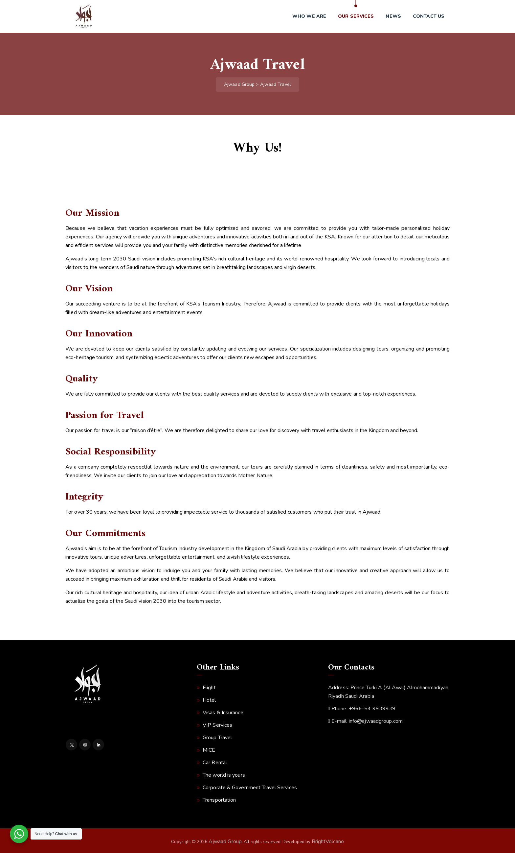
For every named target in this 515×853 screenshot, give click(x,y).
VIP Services (217, 725)
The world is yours (224, 775)
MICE (209, 750)
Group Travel (217, 737)
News (393, 16)
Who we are (309, 16)
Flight (209, 687)
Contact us (428, 16)
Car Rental (215, 762)
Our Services (356, 16)
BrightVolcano (328, 841)
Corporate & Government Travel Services (250, 787)
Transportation (219, 800)
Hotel (209, 700)
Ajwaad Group (225, 841)
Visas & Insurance (223, 712)
